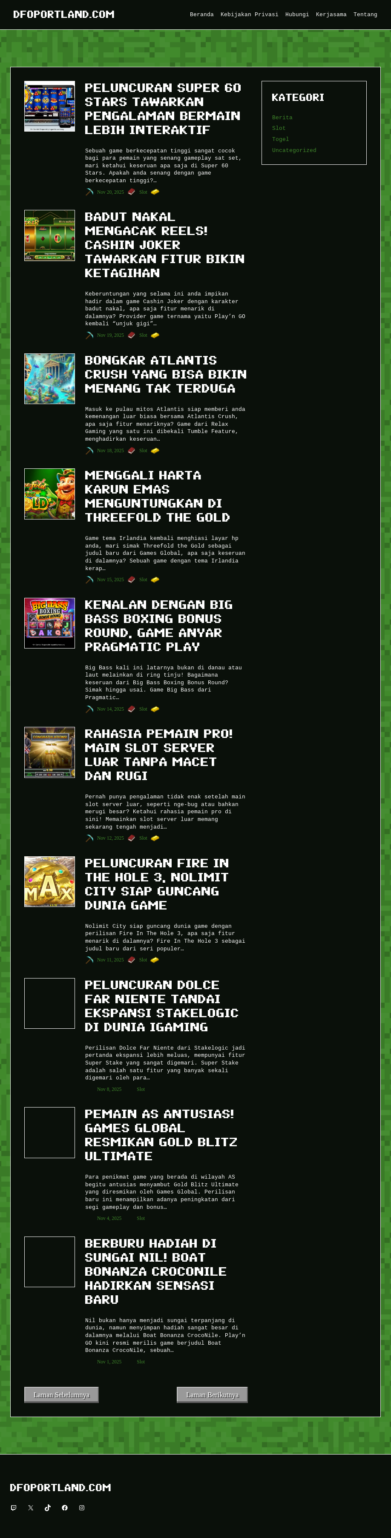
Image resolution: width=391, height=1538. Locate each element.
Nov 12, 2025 (110, 838)
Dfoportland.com (64, 14)
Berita (282, 117)
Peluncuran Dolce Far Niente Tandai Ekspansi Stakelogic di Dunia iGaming (162, 1006)
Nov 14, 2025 (110, 709)
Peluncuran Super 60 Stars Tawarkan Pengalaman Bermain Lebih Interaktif (163, 109)
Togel (280, 139)
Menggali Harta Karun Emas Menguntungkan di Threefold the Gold (158, 496)
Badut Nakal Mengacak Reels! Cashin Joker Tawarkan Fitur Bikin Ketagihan (165, 245)
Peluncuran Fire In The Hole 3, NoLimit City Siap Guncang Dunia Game (157, 884)
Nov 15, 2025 (110, 579)
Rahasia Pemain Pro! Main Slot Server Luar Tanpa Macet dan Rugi (159, 755)
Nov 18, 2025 (110, 450)
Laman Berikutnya (212, 1395)
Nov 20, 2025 (110, 192)
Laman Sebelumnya (62, 1395)
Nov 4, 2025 (109, 1218)
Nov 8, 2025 (109, 1089)
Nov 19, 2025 (110, 335)
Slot (143, 192)
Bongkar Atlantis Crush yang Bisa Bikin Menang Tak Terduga (166, 374)
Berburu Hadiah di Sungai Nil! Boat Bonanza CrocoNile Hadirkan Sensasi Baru (156, 1271)
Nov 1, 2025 (109, 1361)
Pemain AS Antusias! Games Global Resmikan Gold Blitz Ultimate (161, 1135)
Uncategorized (294, 150)
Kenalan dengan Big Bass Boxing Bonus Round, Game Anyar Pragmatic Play (159, 626)
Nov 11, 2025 (110, 959)
